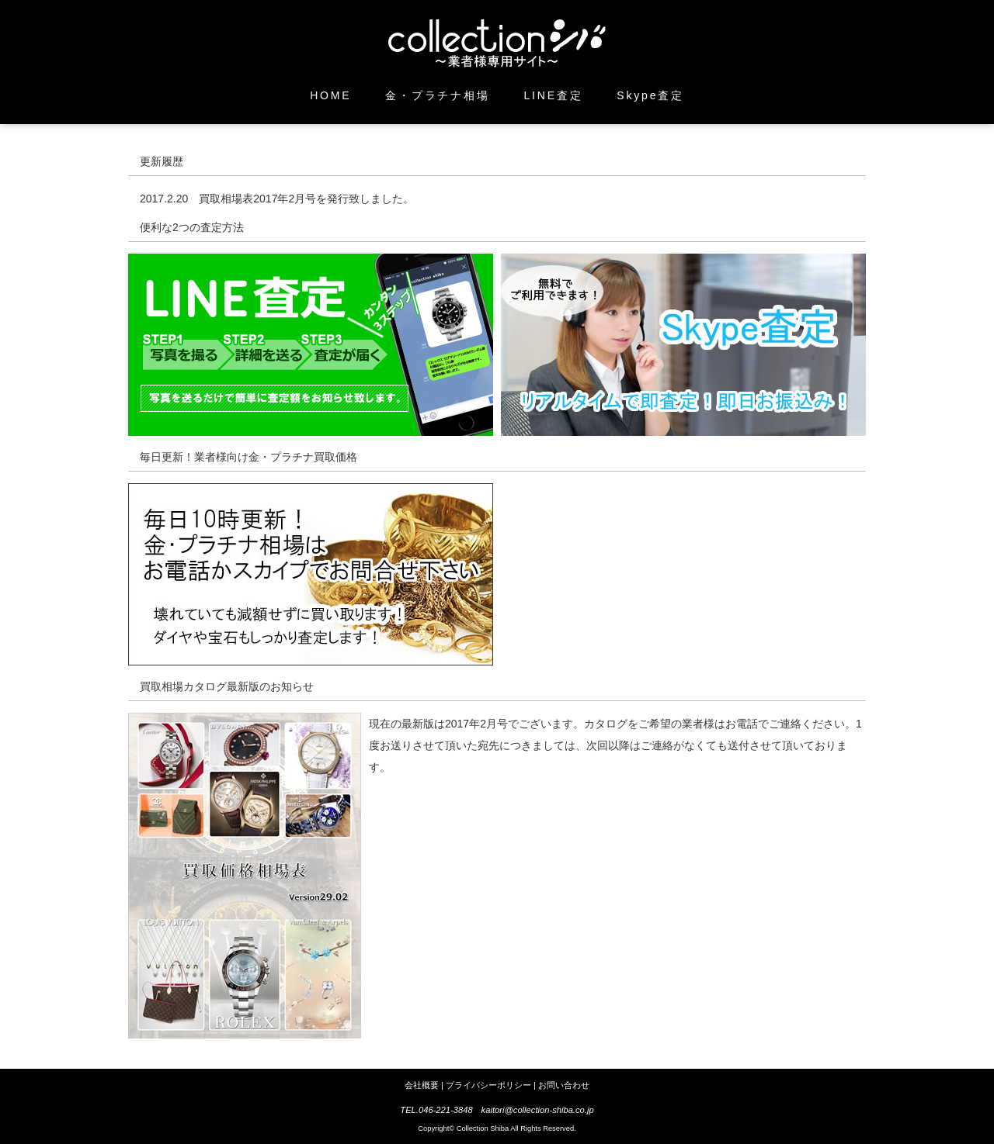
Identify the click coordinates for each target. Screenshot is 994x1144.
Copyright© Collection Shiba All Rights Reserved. (496, 1128)
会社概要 (422, 1085)
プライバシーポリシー (488, 1085)
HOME (330, 95)
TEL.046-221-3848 (436, 1110)
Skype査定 (650, 95)
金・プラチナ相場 (437, 95)
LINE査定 (553, 95)
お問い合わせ (563, 1085)
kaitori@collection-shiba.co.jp (537, 1110)
